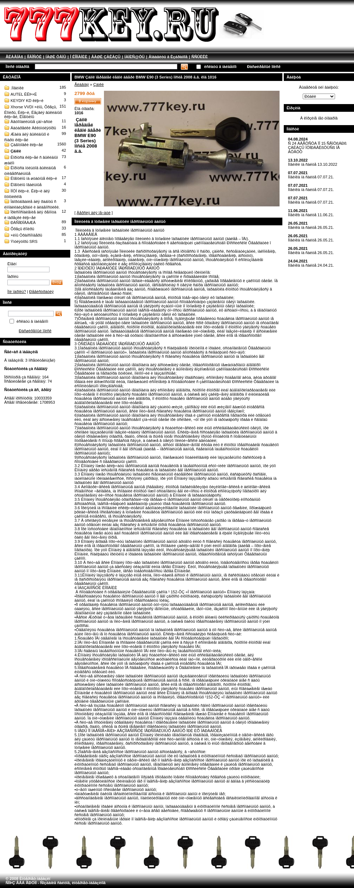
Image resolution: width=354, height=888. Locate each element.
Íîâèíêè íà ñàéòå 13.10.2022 (312, 164)
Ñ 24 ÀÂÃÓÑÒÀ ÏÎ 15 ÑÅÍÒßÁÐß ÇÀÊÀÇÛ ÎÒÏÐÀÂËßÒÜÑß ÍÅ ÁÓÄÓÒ (317, 147)
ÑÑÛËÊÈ (199, 57)
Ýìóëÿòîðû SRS (24, 241)
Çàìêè (16, 151)
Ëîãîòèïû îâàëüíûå (26, 185)
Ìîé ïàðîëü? (16, 291)
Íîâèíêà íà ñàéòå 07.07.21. (311, 177)
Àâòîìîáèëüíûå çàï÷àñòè (31, 121)
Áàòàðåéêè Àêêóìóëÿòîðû (33, 128)
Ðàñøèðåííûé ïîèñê (263, 66)
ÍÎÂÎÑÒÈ (34, 57)
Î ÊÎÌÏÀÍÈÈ (78, 57)
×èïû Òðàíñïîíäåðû (26, 235)
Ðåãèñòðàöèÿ (41, 291)
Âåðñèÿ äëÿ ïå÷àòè (93, 213)
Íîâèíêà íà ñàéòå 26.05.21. (311, 227)
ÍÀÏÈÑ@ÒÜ (134, 57)
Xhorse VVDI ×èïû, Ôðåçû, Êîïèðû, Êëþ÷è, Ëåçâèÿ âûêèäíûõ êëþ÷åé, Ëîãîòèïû (33, 112)
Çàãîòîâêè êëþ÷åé (27, 145)
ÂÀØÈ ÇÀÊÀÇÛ (105, 57)
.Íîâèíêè (17, 88)
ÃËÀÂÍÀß (14, 57)
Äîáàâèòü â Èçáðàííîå (168, 57)
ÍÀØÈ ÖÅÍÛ (56, 57)
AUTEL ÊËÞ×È (24, 94)
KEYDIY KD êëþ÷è (27, 100)
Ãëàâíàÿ (81, 84)
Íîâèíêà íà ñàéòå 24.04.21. (311, 265)
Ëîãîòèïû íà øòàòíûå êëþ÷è (34, 178)
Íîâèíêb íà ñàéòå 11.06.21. (311, 215)
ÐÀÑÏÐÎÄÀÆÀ (23, 222)
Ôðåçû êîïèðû (22, 229)
